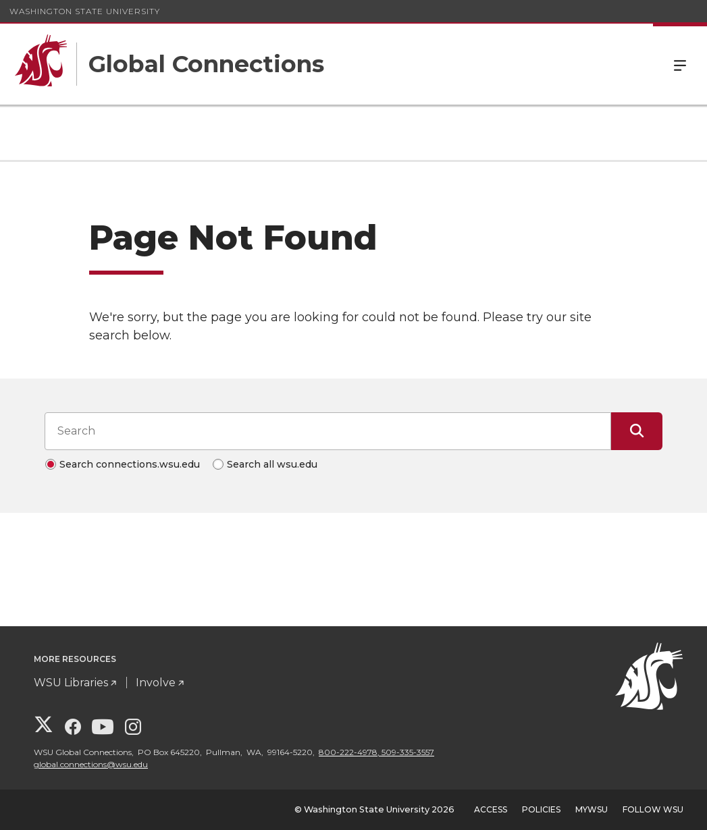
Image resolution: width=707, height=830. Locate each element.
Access (490, 809)
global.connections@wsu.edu (91, 764)
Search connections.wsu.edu (129, 464)
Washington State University (84, 11)
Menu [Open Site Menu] (680, 64)
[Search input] (328, 431)
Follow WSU (653, 809)
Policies (541, 809)
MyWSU (591, 809)
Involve (156, 682)
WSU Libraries (71, 682)
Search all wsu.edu (272, 464)
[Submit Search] (636, 431)
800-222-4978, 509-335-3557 (376, 752)
